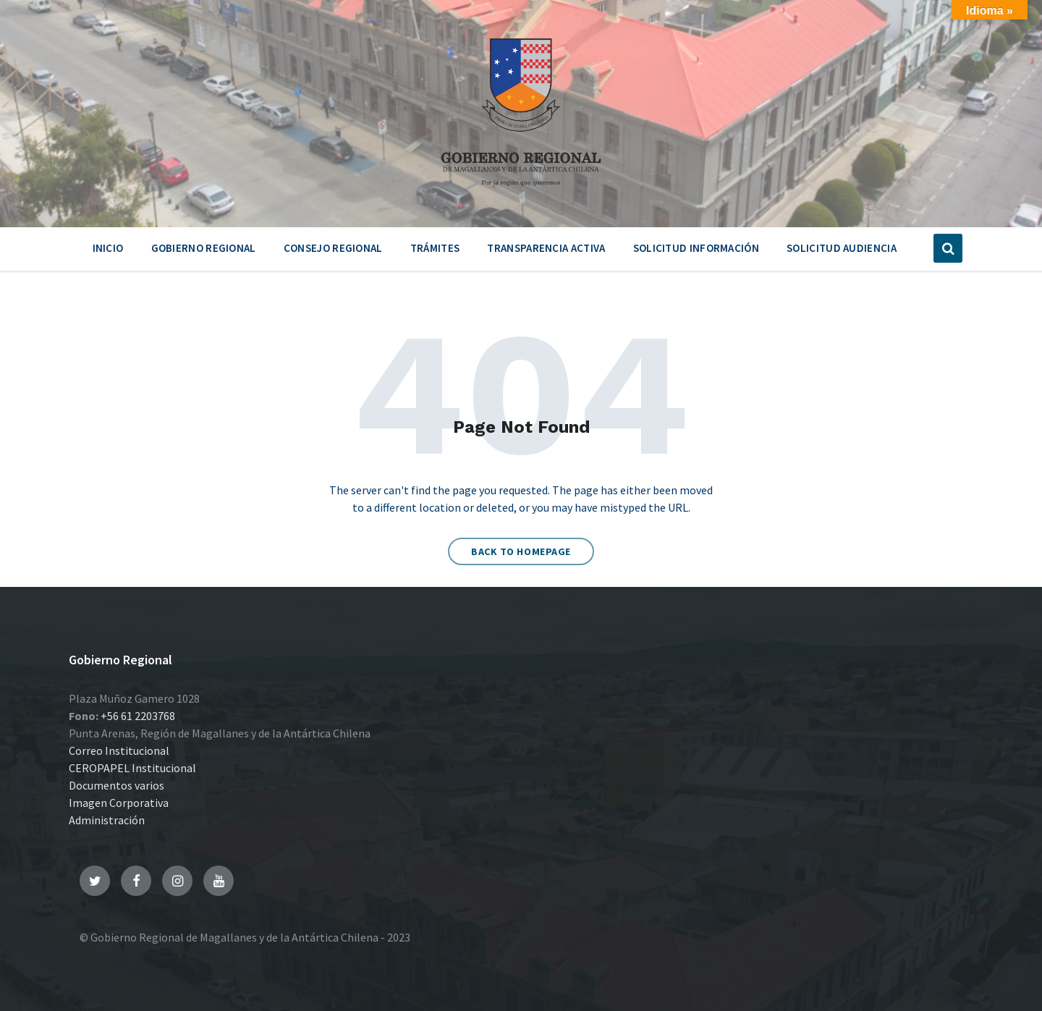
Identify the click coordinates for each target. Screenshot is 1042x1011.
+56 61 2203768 (138, 715)
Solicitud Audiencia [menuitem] (842, 248)
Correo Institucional (119, 750)
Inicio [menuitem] (108, 248)
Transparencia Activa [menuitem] (546, 248)
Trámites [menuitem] (434, 248)
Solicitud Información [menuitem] (696, 248)
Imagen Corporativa (119, 802)
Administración (107, 820)
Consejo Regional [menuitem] (333, 248)
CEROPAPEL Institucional (132, 768)
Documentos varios (116, 785)
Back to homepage (521, 551)
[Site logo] (521, 191)
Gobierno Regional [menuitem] (203, 248)
